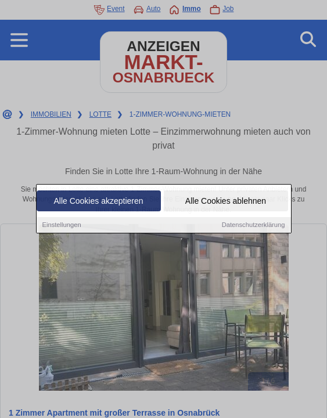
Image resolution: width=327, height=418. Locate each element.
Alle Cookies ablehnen (225, 201)
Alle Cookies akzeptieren (98, 201)
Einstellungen (61, 225)
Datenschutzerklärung (253, 225)
